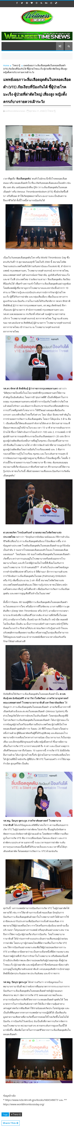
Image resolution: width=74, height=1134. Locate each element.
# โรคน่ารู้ (16, 1114)
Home (6, 65)
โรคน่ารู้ (16, 65)
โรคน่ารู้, (52, 110)
